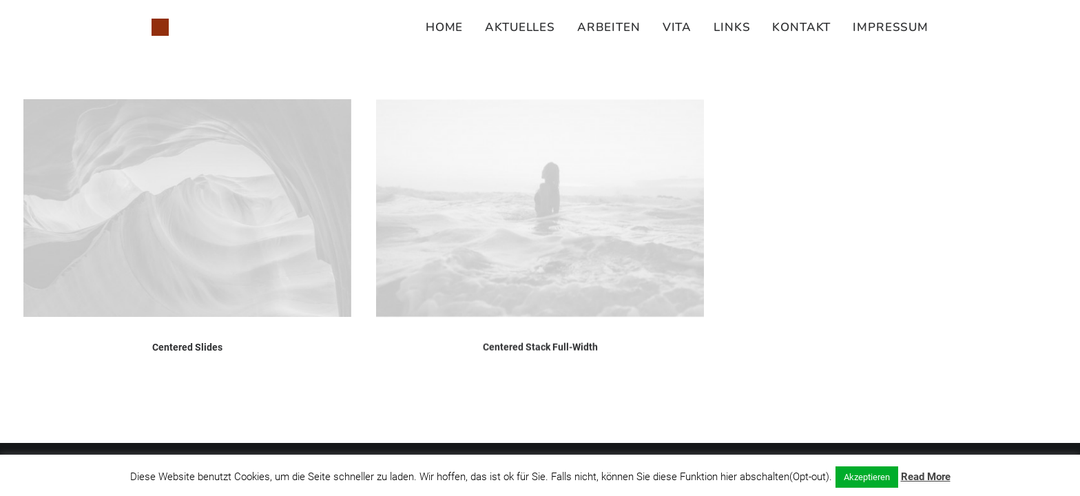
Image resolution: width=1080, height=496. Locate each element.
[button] (187, 208)
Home (444, 27)
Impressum (890, 27)
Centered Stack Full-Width (540, 349)
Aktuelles (520, 27)
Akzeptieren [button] (867, 477)
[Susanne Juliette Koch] (160, 27)
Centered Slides (187, 347)
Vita (677, 27)
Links (732, 27)
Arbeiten (609, 27)
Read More (926, 477)
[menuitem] (449, 27)
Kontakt (801, 27)
